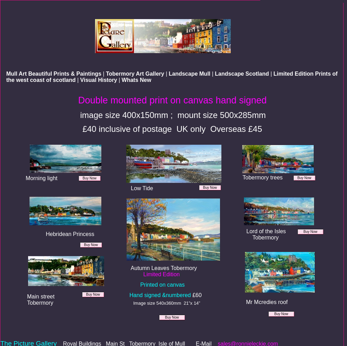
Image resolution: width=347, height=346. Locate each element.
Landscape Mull (190, 74)
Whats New (136, 80)
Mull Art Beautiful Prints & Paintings (54, 74)
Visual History (99, 80)
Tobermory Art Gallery (136, 74)
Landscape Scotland (242, 74)
